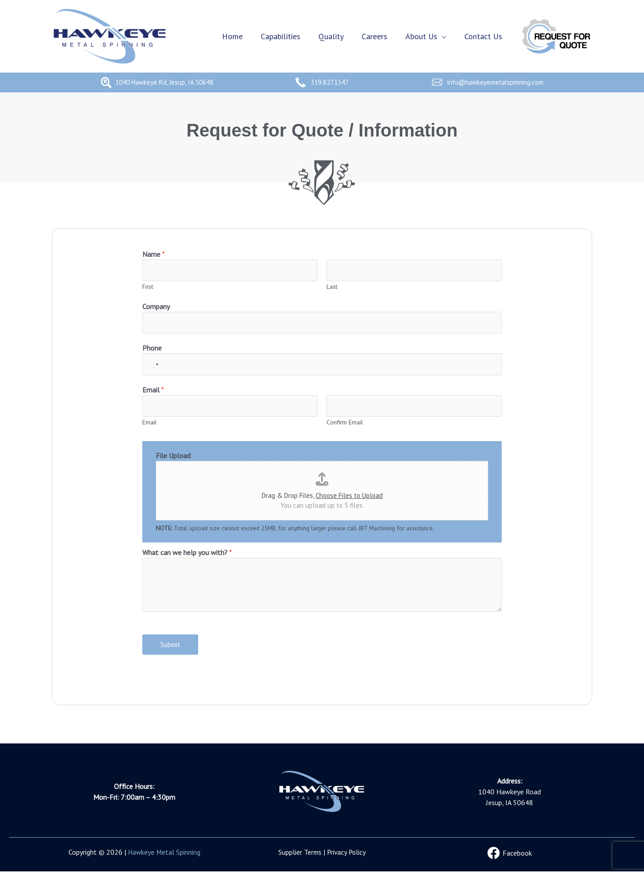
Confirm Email (345, 425)
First (147, 287)
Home (242, 36)
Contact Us (484, 36)
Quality (337, 36)
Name (153, 254)
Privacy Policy (347, 855)
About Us (424, 36)
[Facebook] (510, 856)
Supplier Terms (299, 855)
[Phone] (322, 366)
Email (153, 391)
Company (156, 307)
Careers (379, 36)
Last (332, 287)
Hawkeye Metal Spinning (164, 855)
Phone (152, 349)
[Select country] (151, 366)
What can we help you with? (187, 555)
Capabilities (288, 36)
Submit (170, 647)
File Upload (173, 458)
